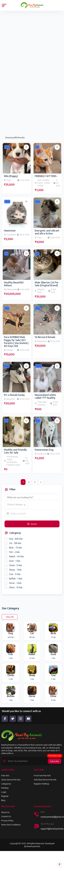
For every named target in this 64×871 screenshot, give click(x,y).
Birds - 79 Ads (15, 547)
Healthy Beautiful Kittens (13, 284)
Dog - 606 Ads (15, 538)
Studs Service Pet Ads (10, 779)
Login (3, 792)
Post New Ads (54, 755)
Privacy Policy (7, 820)
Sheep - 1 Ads (15, 569)
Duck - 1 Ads (14, 561)
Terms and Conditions (11, 824)
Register (5, 796)
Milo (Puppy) (11, 176)
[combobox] (16, 505)
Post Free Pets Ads (42, 775)
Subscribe (54, 761)
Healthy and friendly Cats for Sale (15, 451)
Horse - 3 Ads (15, 583)
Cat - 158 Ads (15, 543)
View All (9, 617)
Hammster (10, 230)
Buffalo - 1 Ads (15, 578)
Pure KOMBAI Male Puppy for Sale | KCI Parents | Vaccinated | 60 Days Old (16, 341)
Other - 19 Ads (15, 587)
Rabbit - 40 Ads (16, 556)
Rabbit (38, 366)
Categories (6, 783)
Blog (3, 800)
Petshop (5, 788)
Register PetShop (41, 783)
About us (5, 812)
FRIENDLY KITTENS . (46, 176)
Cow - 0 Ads (14, 574)
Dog (7, 147)
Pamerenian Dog (44, 449)
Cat (37, 147)
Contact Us (6, 816)
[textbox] (16, 504)
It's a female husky (14, 394)
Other (7, 201)
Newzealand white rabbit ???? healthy (45, 396)
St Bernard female (45, 337)
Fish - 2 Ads (14, 552)
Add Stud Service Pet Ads (45, 779)
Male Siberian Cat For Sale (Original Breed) (47, 284)
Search (32, 524)
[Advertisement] (28, 45)
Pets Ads (5, 775)
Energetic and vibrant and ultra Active (47, 232)
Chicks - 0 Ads (15, 565)
